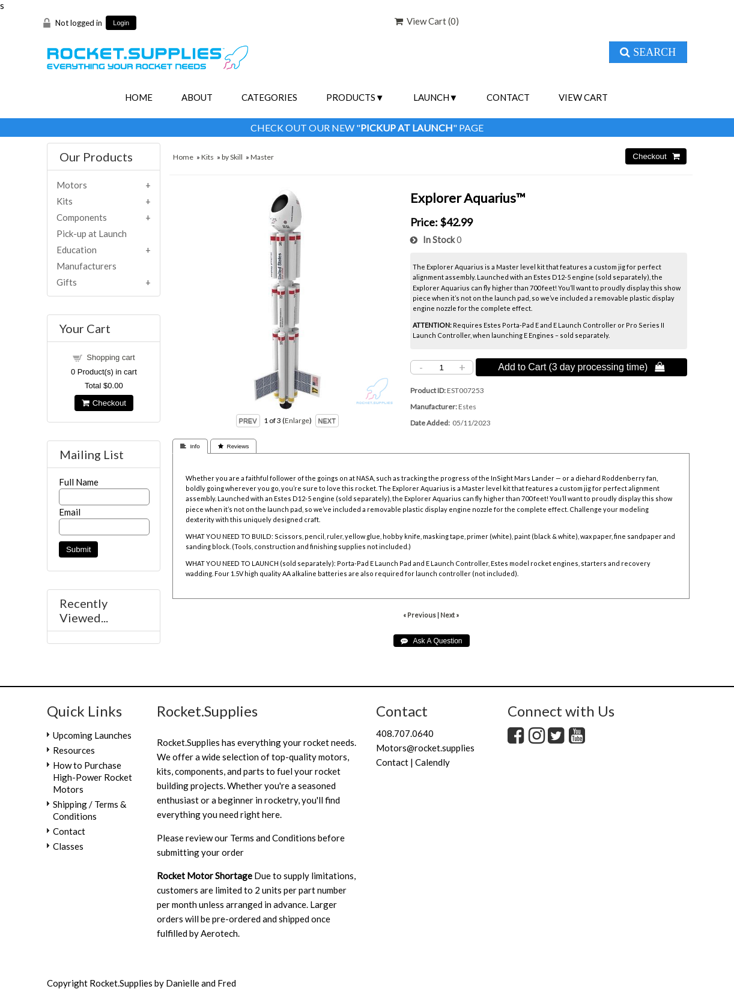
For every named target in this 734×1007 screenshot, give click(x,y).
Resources (74, 750)
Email (69, 512)
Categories (269, 97)
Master (262, 156)
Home (139, 97)
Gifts (66, 282)
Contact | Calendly (413, 762)
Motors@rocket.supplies (425, 747)
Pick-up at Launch (91, 233)
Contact (508, 97)
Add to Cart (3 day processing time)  (581, 366)
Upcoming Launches (92, 735)
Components (81, 217)
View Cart (583, 97)
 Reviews (233, 446)
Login (121, 23)
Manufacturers (86, 265)
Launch (431, 97)
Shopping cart (110, 357)
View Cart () (427, 21)
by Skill (232, 156)
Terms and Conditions (273, 837)
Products (350, 97)
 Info (189, 446)
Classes (68, 846)
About (197, 97)
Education (76, 249)
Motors (71, 184)
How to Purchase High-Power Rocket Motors (92, 777)
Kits (207, 156)
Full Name (79, 481)
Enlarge (297, 420)
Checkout (104, 403)
